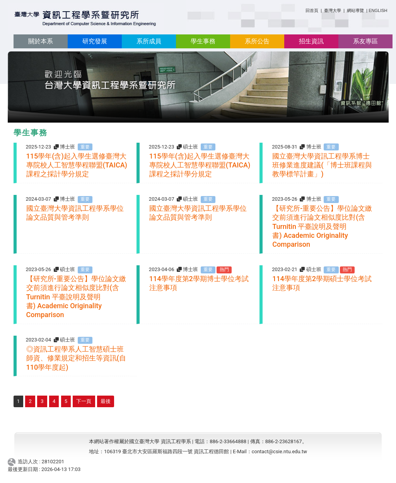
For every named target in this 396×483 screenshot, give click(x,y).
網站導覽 (355, 10)
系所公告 (257, 41)
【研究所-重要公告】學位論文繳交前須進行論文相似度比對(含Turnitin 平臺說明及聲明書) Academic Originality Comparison (322, 226)
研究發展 (94, 41)
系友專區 (365, 41)
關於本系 (40, 41)
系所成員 (149, 41)
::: (302, 9)
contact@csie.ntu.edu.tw (279, 451)
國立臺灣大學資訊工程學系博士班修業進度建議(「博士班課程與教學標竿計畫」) (322, 165)
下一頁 (83, 401)
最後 (106, 401)
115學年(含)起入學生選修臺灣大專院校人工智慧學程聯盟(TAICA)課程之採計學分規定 (76, 165)
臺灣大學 (333, 10)
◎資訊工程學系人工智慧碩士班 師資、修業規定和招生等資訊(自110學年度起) (76, 358)
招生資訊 (311, 41)
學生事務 (203, 41)
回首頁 (312, 10)
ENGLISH (378, 10)
